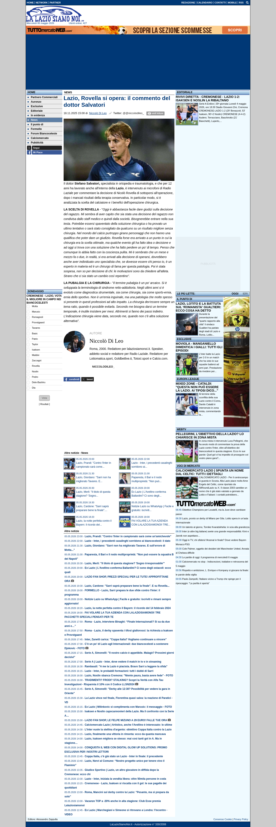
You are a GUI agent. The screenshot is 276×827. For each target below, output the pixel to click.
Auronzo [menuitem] (34, 101)
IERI (245, 293)
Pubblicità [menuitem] (35, 142)
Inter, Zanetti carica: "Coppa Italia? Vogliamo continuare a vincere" (126, 639)
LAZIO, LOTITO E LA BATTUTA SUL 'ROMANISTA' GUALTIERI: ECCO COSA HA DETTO (198, 307)
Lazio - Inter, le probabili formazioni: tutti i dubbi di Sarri (119, 670)
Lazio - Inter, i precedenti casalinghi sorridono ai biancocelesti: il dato (127, 540)
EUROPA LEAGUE (188, 379)
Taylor (35, 344)
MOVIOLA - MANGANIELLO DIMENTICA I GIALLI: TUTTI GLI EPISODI (199, 347)
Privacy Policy (241, 819)
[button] (44, 398)
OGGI (235, 293)
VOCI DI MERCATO (188, 465)
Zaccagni (36, 360)
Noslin (35, 371)
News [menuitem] (33, 119)
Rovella (36, 366)
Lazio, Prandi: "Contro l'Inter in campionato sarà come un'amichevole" (128, 536)
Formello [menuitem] (35, 129)
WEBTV (181, 429)
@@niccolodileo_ (133, 113)
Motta (35, 306)
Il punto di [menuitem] (35, 124)
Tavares (36, 328)
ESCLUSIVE (184, 339)
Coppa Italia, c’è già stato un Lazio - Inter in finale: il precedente (124, 756)
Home (31, 92)
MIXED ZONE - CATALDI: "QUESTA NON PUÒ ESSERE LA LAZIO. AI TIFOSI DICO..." (197, 387)
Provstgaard (38, 322)
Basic (35, 333)
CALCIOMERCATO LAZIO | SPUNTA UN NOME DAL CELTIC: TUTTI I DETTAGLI (210, 472)
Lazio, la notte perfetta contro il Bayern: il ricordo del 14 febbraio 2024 (128, 608)
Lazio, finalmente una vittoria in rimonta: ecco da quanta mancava (125, 734)
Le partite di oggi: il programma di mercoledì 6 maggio (210, 557)
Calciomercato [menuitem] (38, 138)
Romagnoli (37, 317)
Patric (35, 339)
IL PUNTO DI (184, 299)
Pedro (35, 377)
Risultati (44, 404)
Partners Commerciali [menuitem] (43, 97)
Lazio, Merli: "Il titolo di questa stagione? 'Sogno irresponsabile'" (125, 563)
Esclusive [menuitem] (35, 106)
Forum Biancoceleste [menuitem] (42, 133)
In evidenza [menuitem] (36, 115)
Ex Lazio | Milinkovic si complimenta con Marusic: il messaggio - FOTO (128, 706)
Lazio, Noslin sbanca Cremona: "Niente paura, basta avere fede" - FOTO (129, 675)
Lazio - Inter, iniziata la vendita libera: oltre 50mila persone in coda (125, 778)
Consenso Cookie (222, 819)
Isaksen (36, 349)
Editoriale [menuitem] (35, 110)
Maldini (35, 355)
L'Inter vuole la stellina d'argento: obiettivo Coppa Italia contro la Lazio (128, 729)
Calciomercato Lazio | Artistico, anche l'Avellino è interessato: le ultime (128, 724)
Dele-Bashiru (38, 382)
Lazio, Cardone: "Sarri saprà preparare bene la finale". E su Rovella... (127, 585)
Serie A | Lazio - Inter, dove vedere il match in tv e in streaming (123, 661)
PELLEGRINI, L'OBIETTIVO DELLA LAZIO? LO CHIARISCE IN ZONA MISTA (210, 435)
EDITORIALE (184, 92)
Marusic (36, 311)
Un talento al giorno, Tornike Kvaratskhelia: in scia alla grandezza (215, 527)
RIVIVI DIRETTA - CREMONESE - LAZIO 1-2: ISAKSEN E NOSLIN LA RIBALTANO (208, 98)
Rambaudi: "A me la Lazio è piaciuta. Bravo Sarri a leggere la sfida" (126, 666)
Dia (33, 387)
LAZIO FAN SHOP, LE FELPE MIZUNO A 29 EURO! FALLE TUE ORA (126, 720)
